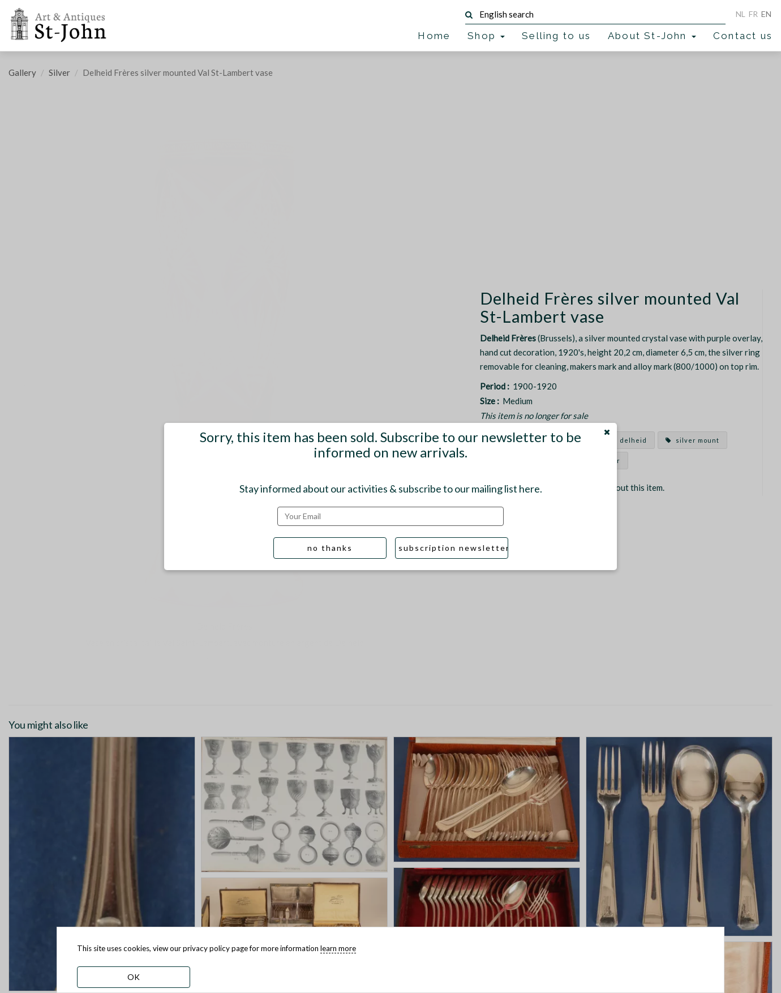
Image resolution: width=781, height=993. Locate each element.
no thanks (330, 548)
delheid (628, 440)
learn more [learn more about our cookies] (338, 948)
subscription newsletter (453, 548)
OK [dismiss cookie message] (133, 977)
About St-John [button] (652, 35)
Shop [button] (486, 35)
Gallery (22, 72)
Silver (59, 72)
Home (434, 35)
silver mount (692, 440)
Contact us (743, 35)
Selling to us (556, 35)
